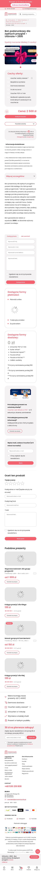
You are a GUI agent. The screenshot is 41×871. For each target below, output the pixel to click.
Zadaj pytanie (12, 236)
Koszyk (21, 868)
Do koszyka (34, 857)
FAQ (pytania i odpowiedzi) (9, 773)
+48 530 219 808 (11, 8)
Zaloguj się (20, 137)
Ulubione (29, 869)
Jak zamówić (25, 236)
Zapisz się (31, 737)
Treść (7, 510)
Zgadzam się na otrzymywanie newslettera (20, 275)
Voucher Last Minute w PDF (18, 410)
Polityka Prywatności (20, 852)
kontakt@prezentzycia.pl (30, 8)
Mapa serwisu (26, 769)
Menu (12, 869)
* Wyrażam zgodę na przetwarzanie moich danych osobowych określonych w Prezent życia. (20, 744)
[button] (36, 54)
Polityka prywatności (28, 771)
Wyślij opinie (20, 539)
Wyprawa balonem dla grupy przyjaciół (17, 570)
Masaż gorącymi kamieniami (17, 638)
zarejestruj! (30, 137)
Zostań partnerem (27, 766)
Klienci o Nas (8, 770)
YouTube (33, 818)
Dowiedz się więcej (15, 431)
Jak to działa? (9, 776)
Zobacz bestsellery (20, 5)
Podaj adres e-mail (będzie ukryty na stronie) (18, 490)
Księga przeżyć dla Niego (15, 604)
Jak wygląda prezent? (11, 765)
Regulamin (25, 773)
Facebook (9, 818)
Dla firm (7, 779)
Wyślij (20, 463)
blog (23, 764)
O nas (6, 768)
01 (20, 67)
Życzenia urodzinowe (11, 763)
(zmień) (10, 860)
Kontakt (24, 761)
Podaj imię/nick (10, 501)
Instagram (22, 818)
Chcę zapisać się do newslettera (17, 457)
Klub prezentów (9, 760)
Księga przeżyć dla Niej (15, 675)
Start (4, 869)
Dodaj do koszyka (20, 116)
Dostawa (24, 759)
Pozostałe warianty (20, 124)
